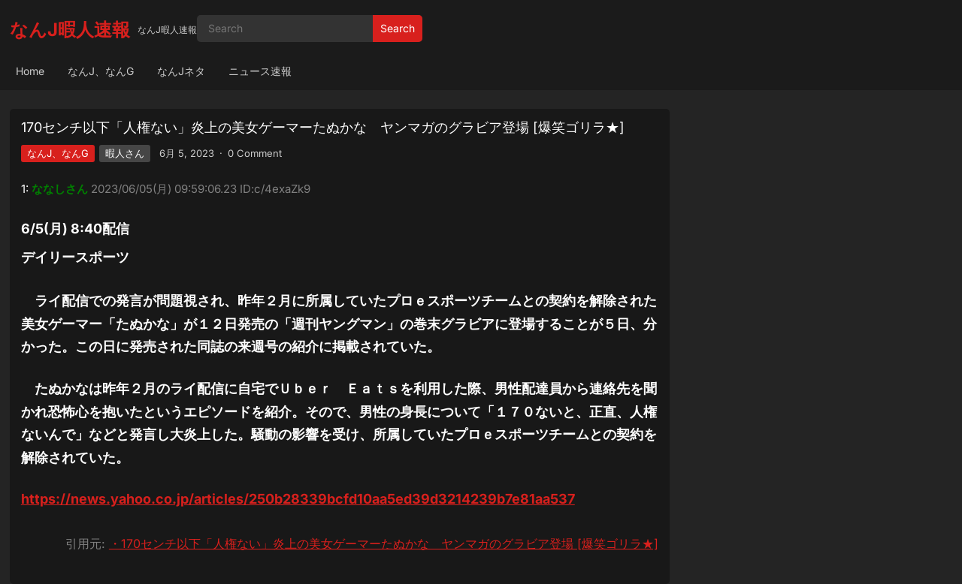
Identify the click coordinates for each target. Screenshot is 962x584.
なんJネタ (181, 71)
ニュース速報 (260, 71)
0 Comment (255, 153)
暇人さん (124, 153)
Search (397, 28)
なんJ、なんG (101, 71)
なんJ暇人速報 (70, 30)
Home (30, 71)
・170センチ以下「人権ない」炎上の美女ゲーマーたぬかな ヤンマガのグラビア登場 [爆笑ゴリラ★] (383, 543)
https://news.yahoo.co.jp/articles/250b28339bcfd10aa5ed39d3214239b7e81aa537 (298, 499)
